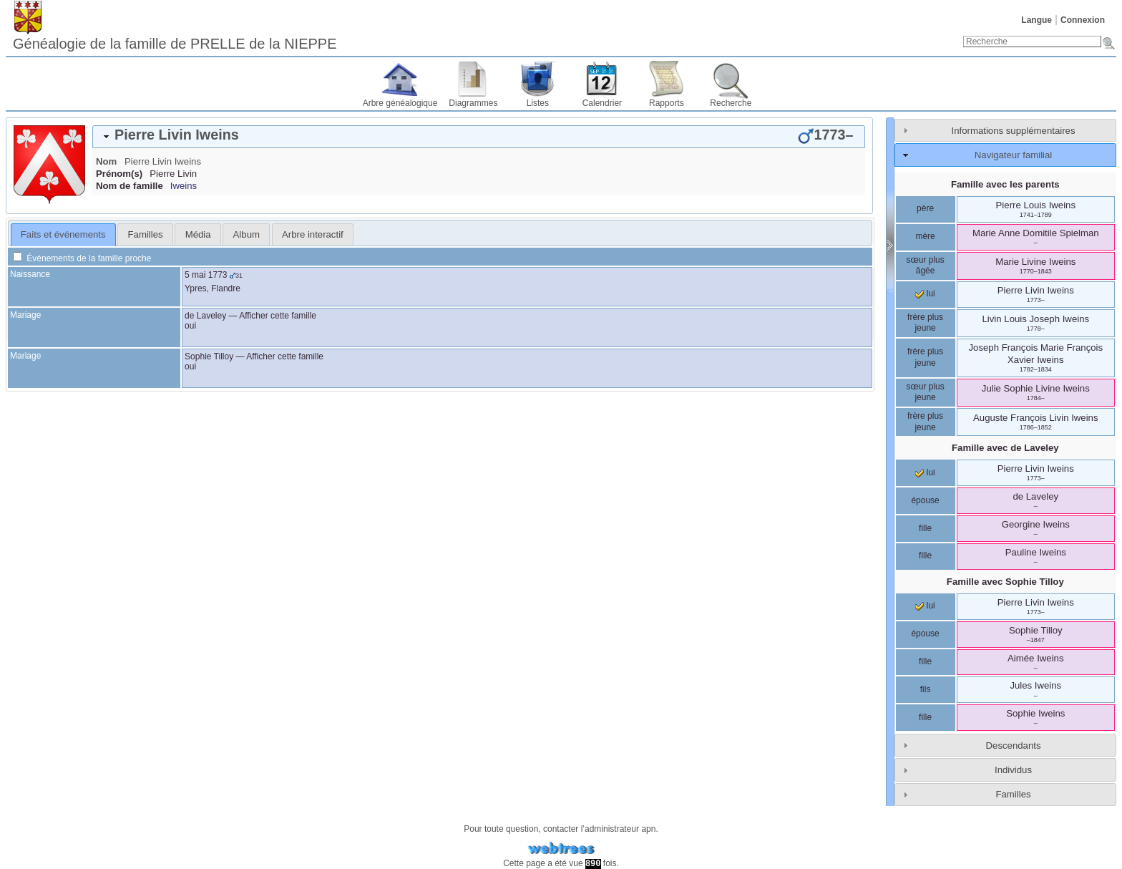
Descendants (1013, 745)
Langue (1036, 20)
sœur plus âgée (925, 265)
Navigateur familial (1013, 155)
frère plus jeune (925, 323)
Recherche (730, 103)
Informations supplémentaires (1013, 130)
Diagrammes (473, 103)
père (925, 208)
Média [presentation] (198, 234)
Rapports (666, 103)
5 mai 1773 (206, 275)
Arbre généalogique (400, 103)
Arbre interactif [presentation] (312, 234)
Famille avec (1005, 447)
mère (925, 236)
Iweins (183, 185)
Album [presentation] (246, 234)
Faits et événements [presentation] (63, 234)
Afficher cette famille (277, 316)
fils (925, 689)
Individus (1013, 769)
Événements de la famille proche (82, 258)
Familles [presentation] (145, 234)
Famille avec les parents (1005, 184)
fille (925, 528)
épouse (925, 500)
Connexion (1082, 20)
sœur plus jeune (925, 392)
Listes (538, 103)
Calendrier (602, 103)
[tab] (478, 136)
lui (925, 293)
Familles (1012, 794)
